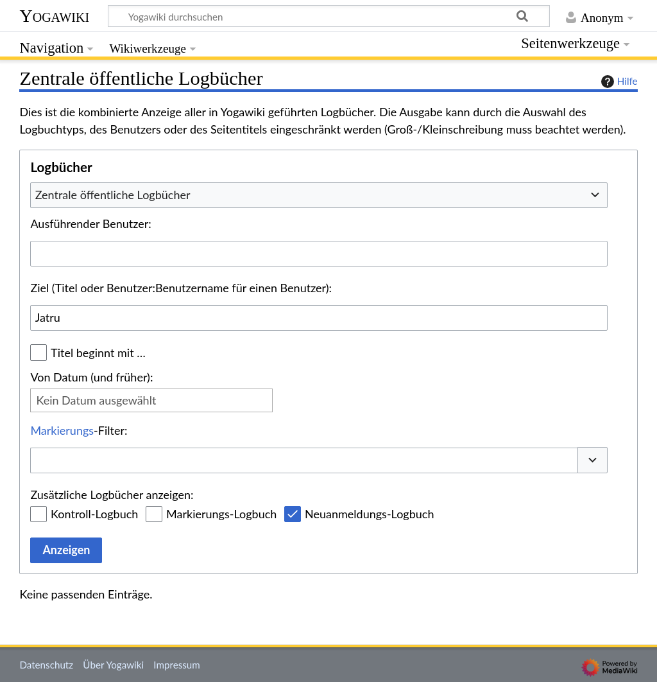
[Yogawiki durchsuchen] (328, 16)
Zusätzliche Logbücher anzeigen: (111, 494)
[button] (592, 460)
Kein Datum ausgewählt (96, 400)
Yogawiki (54, 16)
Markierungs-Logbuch (221, 514)
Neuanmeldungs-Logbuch (369, 514)
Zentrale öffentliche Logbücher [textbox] (113, 195)
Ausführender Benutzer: (90, 223)
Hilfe (618, 81)
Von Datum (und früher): (91, 377)
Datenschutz (46, 664)
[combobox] (319, 195)
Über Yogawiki (113, 664)
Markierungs (62, 430)
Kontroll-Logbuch (94, 514)
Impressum (176, 664)
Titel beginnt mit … (98, 352)
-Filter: (78, 430)
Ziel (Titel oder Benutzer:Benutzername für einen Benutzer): (181, 288)
